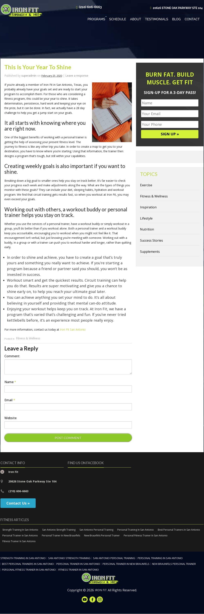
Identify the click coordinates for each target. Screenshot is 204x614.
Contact (192, 20)
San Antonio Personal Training (96, 530)
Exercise (146, 185)
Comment (12, 356)
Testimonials (156, 20)
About (135, 20)
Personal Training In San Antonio (135, 530)
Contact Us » (18, 503)
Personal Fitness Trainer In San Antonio (146, 535)
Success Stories (151, 241)
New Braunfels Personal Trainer (102, 535)
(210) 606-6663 (90, 8)
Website (10, 418)
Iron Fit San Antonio (73, 330)
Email (9, 400)
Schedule (117, 20)
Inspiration (148, 207)
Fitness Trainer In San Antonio (19, 541)
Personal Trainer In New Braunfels (61, 535)
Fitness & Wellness (28, 338)
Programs (96, 20)
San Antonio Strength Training (59, 530)
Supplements (150, 252)
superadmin (28, 76)
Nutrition (147, 229)
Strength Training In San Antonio (20, 530)
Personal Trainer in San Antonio (20, 535)
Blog (176, 20)
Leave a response (76, 76)
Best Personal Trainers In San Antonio (179, 530)
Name (10, 382)
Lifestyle (146, 218)
